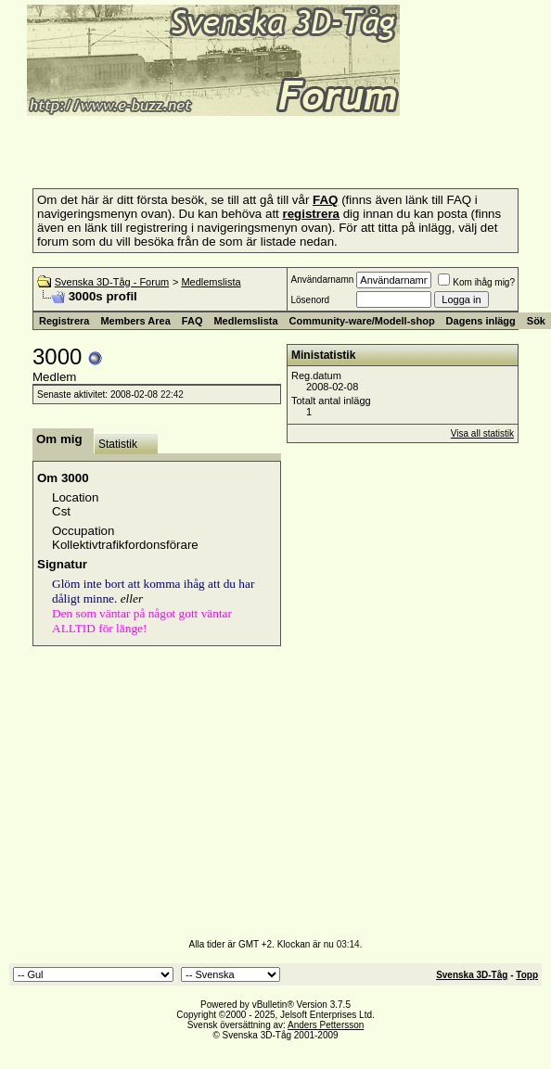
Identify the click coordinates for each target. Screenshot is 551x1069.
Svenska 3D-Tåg (471, 975)
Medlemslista (210, 281)
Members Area (135, 320)
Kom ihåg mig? (476, 282)
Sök (536, 320)
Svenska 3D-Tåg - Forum (112, 281)
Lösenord (309, 300)
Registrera (64, 320)
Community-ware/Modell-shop (362, 320)
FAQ (192, 320)
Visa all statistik (482, 433)
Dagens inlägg (481, 320)
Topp (527, 975)
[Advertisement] (226, 146)
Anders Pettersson (326, 1025)
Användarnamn (321, 279)
